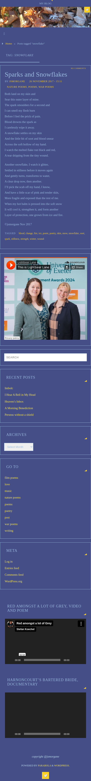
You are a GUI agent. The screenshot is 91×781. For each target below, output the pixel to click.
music (8, 491)
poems (32, 86)
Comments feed (14, 574)
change (29, 233)
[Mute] (74, 660)
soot (82, 233)
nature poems (17, 86)
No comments (78, 68)
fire (35, 233)
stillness (15, 238)
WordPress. (62, 765)
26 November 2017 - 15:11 (45, 81)
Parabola (44, 765)
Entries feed (12, 568)
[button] (45, 641)
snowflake (74, 233)
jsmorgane (17, 81)
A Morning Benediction (19, 408)
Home (8, 43)
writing (9, 530)
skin (59, 233)
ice (40, 233)
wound (40, 238)
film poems (11, 477)
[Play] (10, 660)
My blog (46, 3)
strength (24, 238)
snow (65, 233)
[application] (45, 641)
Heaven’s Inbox (14, 401)
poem (45, 233)
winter (33, 238)
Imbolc (9, 388)
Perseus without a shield (19, 414)
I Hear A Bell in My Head (20, 394)
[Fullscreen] (81, 660)
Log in (9, 561)
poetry (53, 233)
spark (7, 238)
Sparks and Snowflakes (36, 74)
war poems (46, 86)
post (7, 517)
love (7, 484)
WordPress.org (13, 581)
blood (21, 233)
